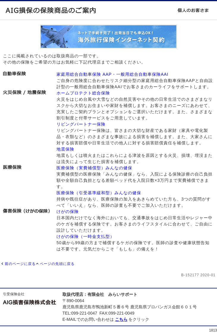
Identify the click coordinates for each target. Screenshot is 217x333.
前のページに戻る (20, 264)
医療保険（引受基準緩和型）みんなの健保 (98, 192)
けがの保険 (67, 211)
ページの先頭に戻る (57, 264)
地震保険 (65, 149)
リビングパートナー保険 (81, 124)
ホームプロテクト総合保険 (83, 93)
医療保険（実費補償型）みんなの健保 (94, 167)
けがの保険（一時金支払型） (85, 236)
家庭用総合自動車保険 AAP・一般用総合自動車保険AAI (112, 74)
